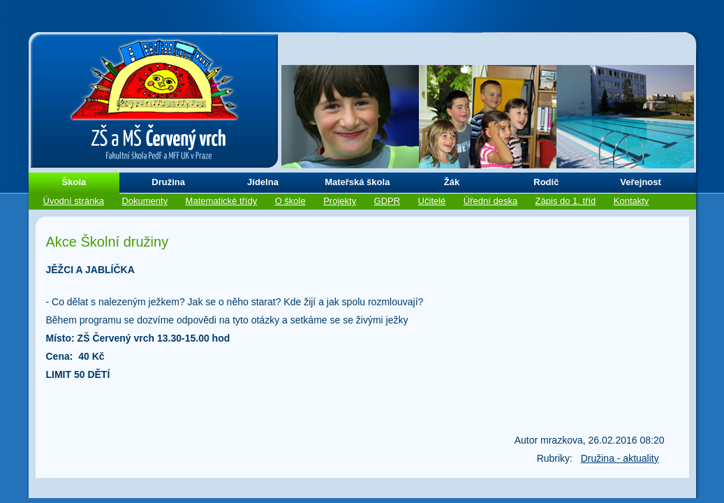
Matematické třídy (222, 201)
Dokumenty (144, 201)
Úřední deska (490, 201)
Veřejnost (640, 182)
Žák (451, 182)
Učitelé (432, 201)
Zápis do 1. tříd (565, 201)
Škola (74, 182)
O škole (290, 201)
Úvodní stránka (73, 201)
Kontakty (631, 201)
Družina (168, 182)
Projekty (339, 201)
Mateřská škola (357, 182)
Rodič (546, 182)
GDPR (387, 201)
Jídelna (263, 182)
